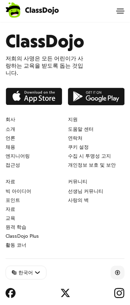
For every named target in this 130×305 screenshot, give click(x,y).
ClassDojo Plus (22, 236)
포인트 (13, 200)
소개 (10, 129)
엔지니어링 (18, 156)
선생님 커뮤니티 (85, 191)
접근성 (13, 165)
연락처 (75, 138)
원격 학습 (16, 227)
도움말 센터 (81, 129)
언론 (10, 138)
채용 (10, 147)
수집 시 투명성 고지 (89, 156)
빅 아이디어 (18, 191)
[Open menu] (120, 11)
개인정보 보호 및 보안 (92, 165)
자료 (10, 209)
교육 (10, 218)
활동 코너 (16, 245)
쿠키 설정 (78, 147)
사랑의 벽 (78, 200)
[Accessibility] (117, 272)
